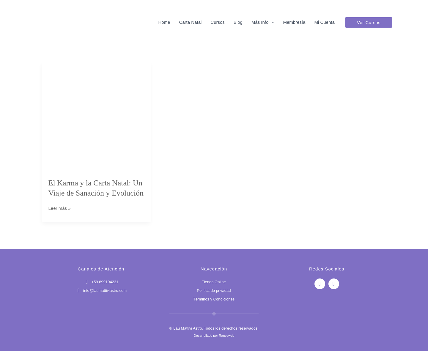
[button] (271, 22)
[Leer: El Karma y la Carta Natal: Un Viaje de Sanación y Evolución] (96, 116)
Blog (238, 22)
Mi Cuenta (324, 22)
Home (164, 22)
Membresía (294, 22)
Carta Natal (190, 22)
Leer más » (59, 208)
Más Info (262, 22)
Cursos (217, 22)
